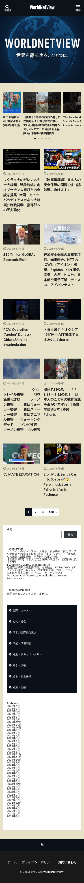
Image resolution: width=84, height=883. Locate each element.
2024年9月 (13, 762)
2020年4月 (13, 813)
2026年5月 (13, 708)
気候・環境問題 (22, 643)
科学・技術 (19, 665)
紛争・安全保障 (22, 676)
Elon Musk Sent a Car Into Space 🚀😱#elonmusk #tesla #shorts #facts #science (60, 484)
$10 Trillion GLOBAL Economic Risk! (19, 257)
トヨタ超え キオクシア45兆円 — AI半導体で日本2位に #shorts (61, 334)
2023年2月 (13, 792)
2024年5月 (13, 773)
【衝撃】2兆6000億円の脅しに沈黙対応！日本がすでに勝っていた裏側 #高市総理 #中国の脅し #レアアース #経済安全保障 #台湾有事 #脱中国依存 (42, 125)
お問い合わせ (67, 862)
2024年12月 (14, 754)
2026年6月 (13, 706)
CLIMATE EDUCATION (21, 474)
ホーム (12, 862)
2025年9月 (13, 730)
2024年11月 (14, 757)
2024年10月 (14, 759)
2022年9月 (13, 794)
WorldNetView (42, 8)
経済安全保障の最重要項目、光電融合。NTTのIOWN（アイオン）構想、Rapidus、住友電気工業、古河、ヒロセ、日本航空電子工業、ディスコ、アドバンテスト (62, 269)
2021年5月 (13, 805)
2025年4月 (13, 743)
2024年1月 (13, 781)
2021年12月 (14, 802)
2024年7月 (13, 767)
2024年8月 (13, 765)
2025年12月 (14, 722)
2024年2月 (13, 778)
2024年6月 (13, 770)
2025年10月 (14, 727)
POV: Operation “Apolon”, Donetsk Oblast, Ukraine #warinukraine (17, 337)
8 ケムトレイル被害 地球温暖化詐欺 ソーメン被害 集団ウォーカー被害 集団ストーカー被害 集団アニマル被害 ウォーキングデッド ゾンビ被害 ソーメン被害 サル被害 (21, 409)
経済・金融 (19, 687)
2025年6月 (13, 738)
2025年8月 (13, 732)
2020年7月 (13, 810)
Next (51, 512)
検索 (9, 529)
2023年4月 (13, 789)
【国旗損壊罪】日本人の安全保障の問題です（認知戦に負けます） (62, 184)
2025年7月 (13, 735)
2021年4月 (13, 808)
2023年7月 (13, 786)
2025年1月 (13, 751)
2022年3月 (13, 800)
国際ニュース (21, 610)
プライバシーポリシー (37, 862)
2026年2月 (13, 716)
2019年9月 (13, 816)
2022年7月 (13, 797)
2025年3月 (13, 746)
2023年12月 (14, 784)
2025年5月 (13, 740)
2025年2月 (13, 749)
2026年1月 (13, 719)
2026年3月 (13, 714)
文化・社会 (19, 621)
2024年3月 (13, 775)
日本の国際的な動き (25, 632)
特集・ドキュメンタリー (27, 654)
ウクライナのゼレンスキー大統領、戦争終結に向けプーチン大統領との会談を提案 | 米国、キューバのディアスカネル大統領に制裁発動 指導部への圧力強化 (21, 194)
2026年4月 (13, 711)
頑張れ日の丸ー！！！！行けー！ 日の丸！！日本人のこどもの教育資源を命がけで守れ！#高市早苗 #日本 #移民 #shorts (62, 401)
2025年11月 (14, 724)
